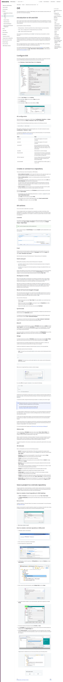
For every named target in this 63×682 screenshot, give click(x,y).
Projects (4, 11)
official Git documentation (27, 133)
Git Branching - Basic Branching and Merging (39, 426)
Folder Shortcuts (6, 21)
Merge (55, 32)
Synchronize (56, 29)
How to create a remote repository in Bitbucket (57, 47)
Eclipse (41, 47)
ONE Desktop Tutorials (7, 45)
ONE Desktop (19, 4)
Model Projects (5, 41)
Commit (55, 20)
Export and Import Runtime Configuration (8, 26)
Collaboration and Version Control (8, 14)
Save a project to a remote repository (57, 38)
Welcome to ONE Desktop (7, 5)
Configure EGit (56, 13)
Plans (4, 28)
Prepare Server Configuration (8, 38)
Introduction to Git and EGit (58, 11)
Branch (55, 31)
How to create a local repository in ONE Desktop (58, 41)
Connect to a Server (6, 36)
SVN (5, 17)
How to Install (5, 7)
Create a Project (6, 19)
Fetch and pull (56, 23)
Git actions (56, 19)
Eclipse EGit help (21, 504)
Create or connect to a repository (57, 17)
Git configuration (57, 14)
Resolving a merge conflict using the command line (28, 407)
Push (55, 22)
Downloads (59, 1)
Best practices (57, 44)
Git (37, 4)
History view (56, 34)
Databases (4, 34)
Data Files (4, 30)
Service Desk (53, 1)
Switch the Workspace (7, 23)
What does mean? (23, 525)
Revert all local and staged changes (57, 28)
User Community (47, 1)
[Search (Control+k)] (40, 2)
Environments (5, 9)
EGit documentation (23, 49)
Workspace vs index (57, 25)
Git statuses (56, 36)
